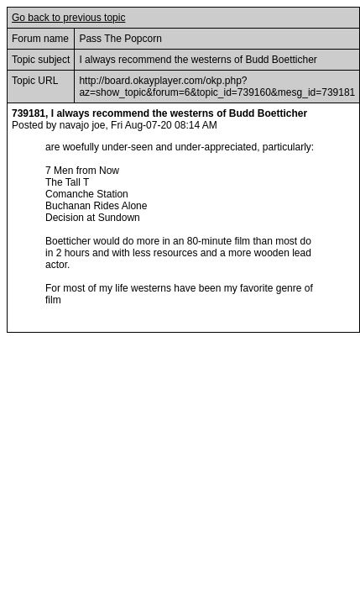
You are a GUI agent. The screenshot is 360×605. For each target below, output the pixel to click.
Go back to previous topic (68, 18)
